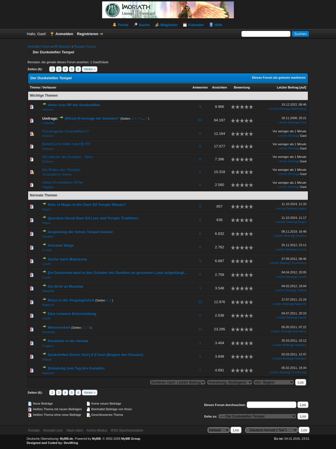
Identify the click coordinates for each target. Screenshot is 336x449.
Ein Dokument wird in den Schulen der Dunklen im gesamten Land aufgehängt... (117, 273)
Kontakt (34, 430)
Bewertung (242, 87)
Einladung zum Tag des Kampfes (76, 368)
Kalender (196, 25)
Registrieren (87, 34)
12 (200, 302)
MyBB (96, 438)
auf (303, 87)
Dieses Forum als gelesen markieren (279, 77)
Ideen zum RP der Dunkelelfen (74, 105)
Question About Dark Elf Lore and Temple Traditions (93, 218)
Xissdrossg (298, 263)
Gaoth (46, 264)
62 (200, 120)
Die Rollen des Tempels (61, 170)
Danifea (47, 236)
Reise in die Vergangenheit (71, 300)
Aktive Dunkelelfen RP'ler (62, 182)
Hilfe (218, 25)
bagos (46, 209)
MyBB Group (130, 438)
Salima (301, 290)
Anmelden (64, 34)
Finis (303, 122)
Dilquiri (47, 359)
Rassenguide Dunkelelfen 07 (65, 131)
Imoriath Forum (39, 47)
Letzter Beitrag (288, 87)
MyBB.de (66, 438)
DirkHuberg (298, 108)
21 (200, 329)
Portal (123, 25)
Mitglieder (169, 25)
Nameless (299, 331)
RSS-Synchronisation (127, 430)
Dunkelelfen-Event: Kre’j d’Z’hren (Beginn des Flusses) (95, 355)
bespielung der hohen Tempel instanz (80, 232)
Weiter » (89, 69)
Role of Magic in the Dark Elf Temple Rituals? (87, 205)
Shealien (300, 345)
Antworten (200, 87)
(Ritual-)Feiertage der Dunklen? (92, 118)
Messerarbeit (59, 327)
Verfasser (49, 87)
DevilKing (71, 443)
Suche (144, 25)
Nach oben (74, 430)
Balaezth (48, 291)
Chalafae (48, 123)
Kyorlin (47, 250)
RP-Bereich (62, 47)
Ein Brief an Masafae (65, 286)
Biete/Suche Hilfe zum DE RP (66, 144)
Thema (35, 87)
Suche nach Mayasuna (67, 259)
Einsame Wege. (61, 245)
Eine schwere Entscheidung (72, 314)
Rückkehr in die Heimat (68, 341)
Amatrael (48, 332)
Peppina (47, 187)
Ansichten (219, 87)
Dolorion (48, 109)
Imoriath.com (53, 430)
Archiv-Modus (97, 430)
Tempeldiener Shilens (57, 174)
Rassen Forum (85, 47)
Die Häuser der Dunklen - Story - (68, 157)
